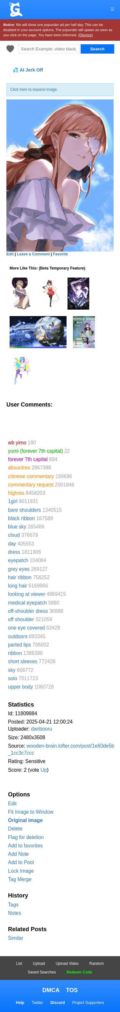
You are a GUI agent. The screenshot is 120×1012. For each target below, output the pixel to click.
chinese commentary (31, 476)
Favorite (60, 254)
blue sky (17, 526)
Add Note (18, 854)
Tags (13, 904)
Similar (15, 938)
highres (16, 493)
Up (43, 770)
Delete (15, 828)
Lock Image (21, 871)
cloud (14, 535)
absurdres (19, 467)
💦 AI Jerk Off (28, 70)
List (19, 963)
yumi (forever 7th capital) (35, 451)
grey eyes (19, 569)
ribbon (15, 653)
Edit (12, 803)
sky (11, 670)
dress (14, 552)
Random (96, 963)
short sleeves (22, 661)
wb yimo (17, 442)
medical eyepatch (27, 602)
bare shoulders (24, 510)
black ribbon (21, 518)
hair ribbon (20, 577)
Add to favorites (25, 845)
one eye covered (26, 627)
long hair (17, 585)
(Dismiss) (85, 35)
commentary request (30, 484)
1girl (12, 501)
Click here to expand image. (34, 89)
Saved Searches (42, 972)
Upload (39, 963)
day (12, 543)
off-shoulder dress (28, 611)
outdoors (18, 636)
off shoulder (21, 619)
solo (12, 678)
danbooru (41, 729)
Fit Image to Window (30, 812)
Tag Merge (20, 879)
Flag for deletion (26, 837)
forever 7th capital (28, 459)
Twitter (37, 1002)
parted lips (19, 645)
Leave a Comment (33, 254)
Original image (25, 820)
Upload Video (67, 963)
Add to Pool (21, 862)
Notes (14, 913)
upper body (20, 687)
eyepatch (18, 560)
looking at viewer (26, 594)
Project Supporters (88, 1002)
